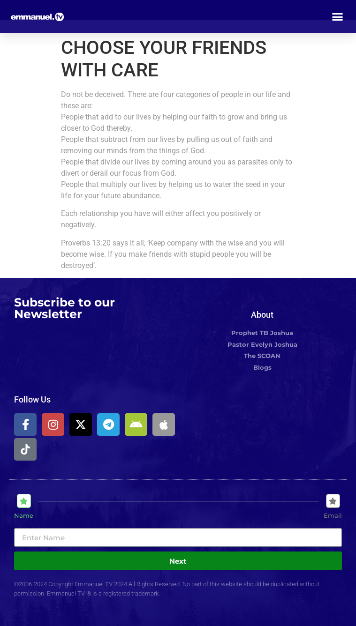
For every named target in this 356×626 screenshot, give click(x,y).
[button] (338, 16)
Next (178, 561)
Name (23, 516)
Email (333, 516)
